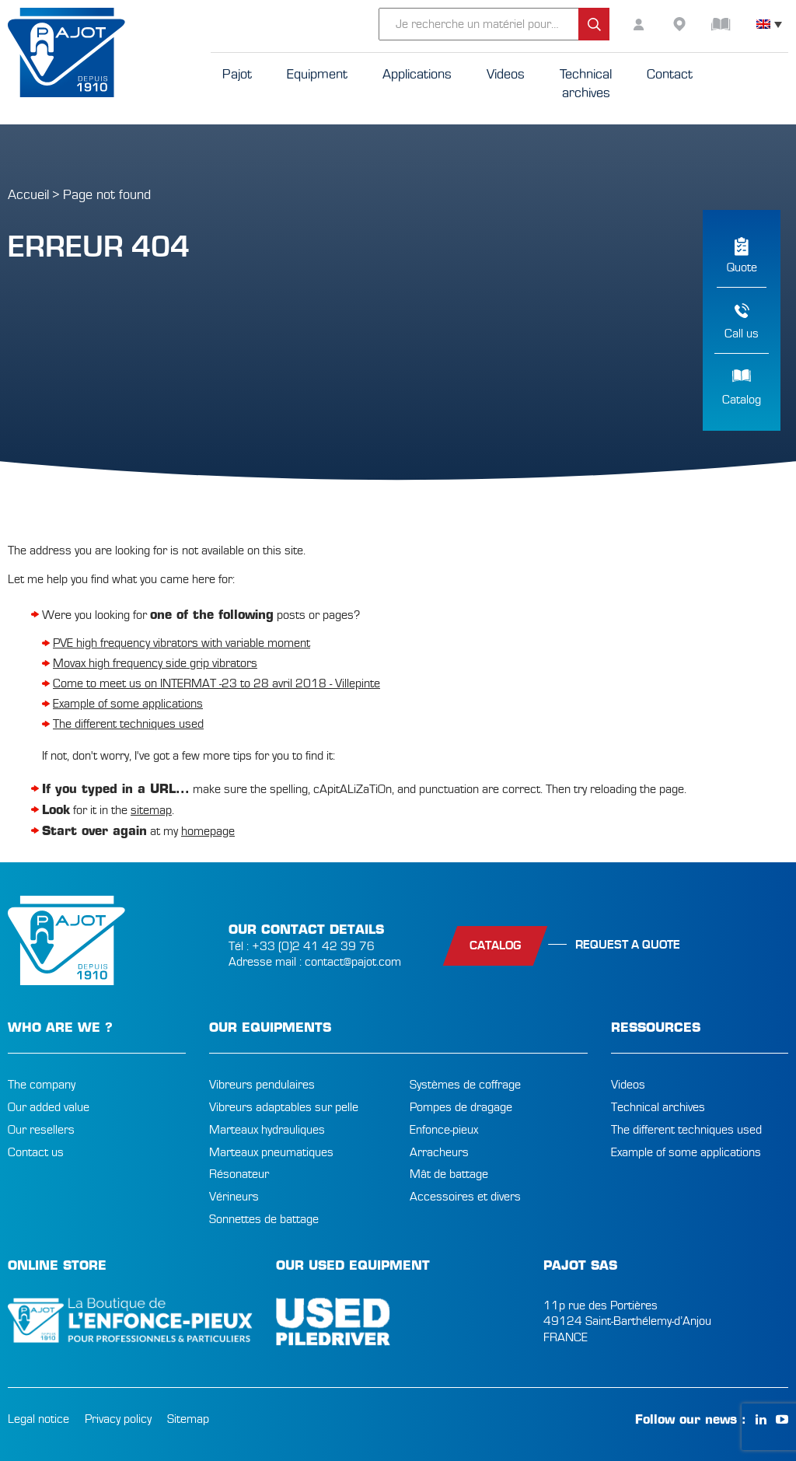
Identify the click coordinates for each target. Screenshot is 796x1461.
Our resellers (41, 1130)
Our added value (48, 1107)
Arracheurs (439, 1152)
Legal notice (38, 1419)
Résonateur (239, 1174)
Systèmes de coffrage (465, 1085)
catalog (495, 945)
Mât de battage (449, 1174)
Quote (742, 267)
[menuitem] (769, 24)
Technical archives (658, 1107)
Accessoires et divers (465, 1197)
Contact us (36, 1152)
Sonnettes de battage (264, 1219)
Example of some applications (128, 704)
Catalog (741, 400)
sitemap (151, 810)
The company (41, 1085)
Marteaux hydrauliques (267, 1130)
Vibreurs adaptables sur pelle (283, 1107)
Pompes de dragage (461, 1107)
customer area (653, 24)
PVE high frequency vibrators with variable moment (181, 643)
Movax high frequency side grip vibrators (155, 663)
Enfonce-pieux (444, 1130)
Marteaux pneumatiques (271, 1152)
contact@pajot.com (353, 962)
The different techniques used (128, 724)
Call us (741, 334)
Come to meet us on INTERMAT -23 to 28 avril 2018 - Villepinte (216, 683)
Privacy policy (118, 1419)
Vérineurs (234, 1197)
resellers (691, 24)
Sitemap (188, 1419)
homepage (208, 831)
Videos (628, 1085)
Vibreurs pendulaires (262, 1085)
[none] (769, 24)
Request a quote (627, 945)
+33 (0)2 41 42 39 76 (313, 946)
